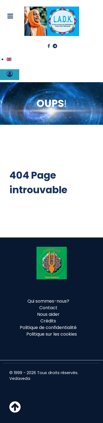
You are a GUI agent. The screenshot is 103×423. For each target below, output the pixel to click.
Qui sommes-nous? (48, 301)
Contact (48, 308)
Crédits (48, 321)
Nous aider (48, 314)
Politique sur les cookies (51, 334)
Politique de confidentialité (48, 327)
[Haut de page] (15, 410)
